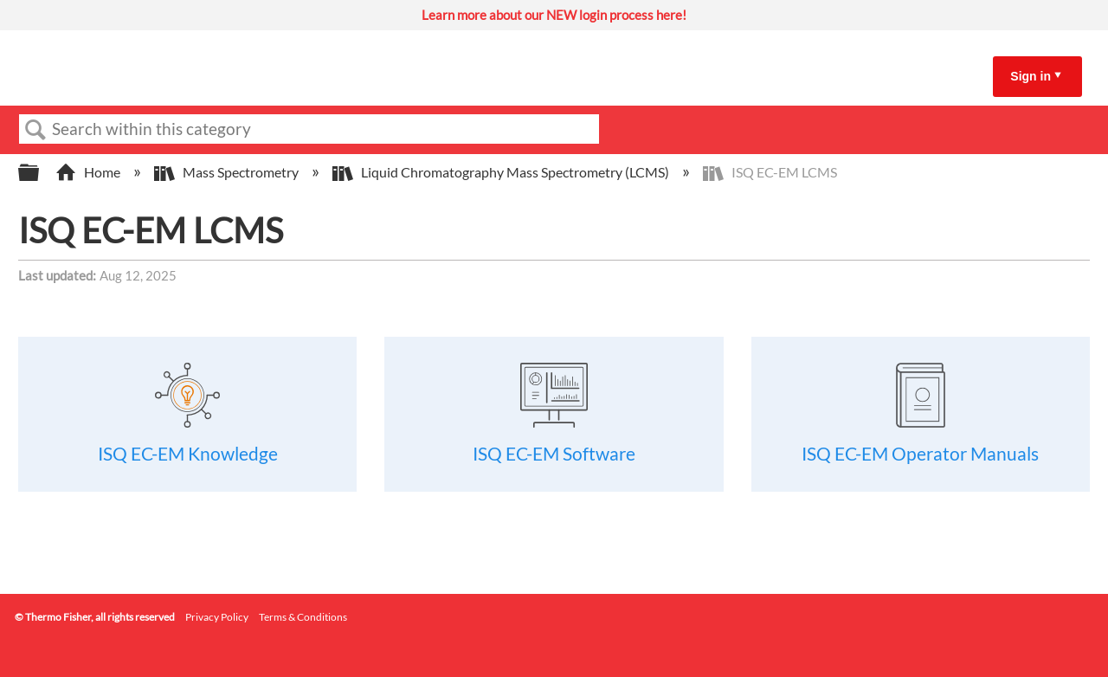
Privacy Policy (216, 616)
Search (35, 130)
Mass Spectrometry (227, 172)
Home (89, 172)
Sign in (1030, 76)
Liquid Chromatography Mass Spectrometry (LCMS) (502, 172)
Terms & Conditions (303, 616)
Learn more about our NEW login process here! (554, 15)
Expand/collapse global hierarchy (40, 172)
